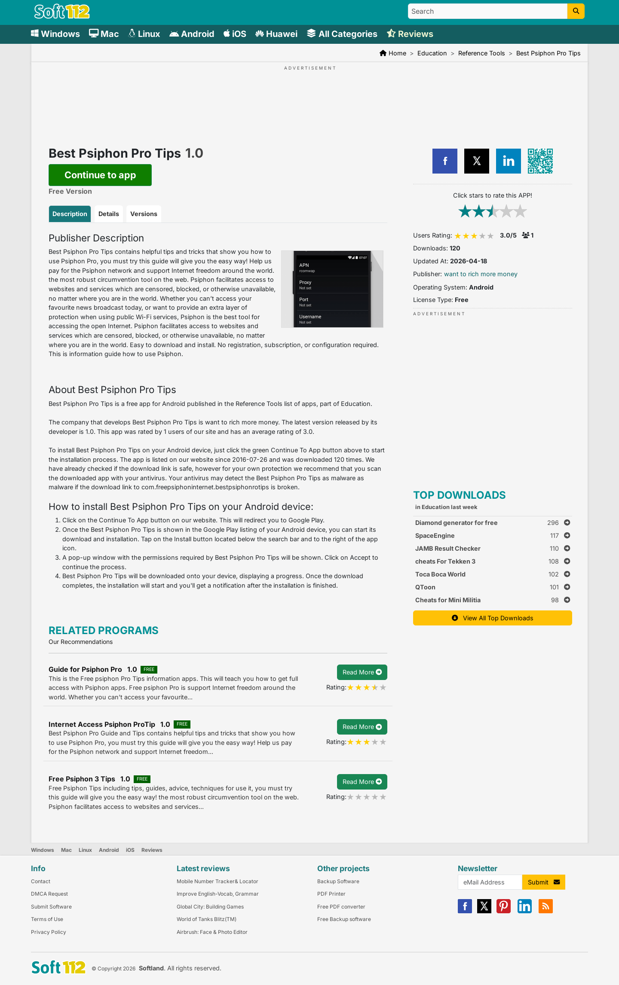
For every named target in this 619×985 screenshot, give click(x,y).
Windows (42, 850)
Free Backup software (344, 919)
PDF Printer (331, 893)
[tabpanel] (218, 411)
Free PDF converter (341, 906)
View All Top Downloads (492, 618)
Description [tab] (69, 213)
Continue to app (100, 174)
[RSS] (546, 911)
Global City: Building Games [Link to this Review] (210, 906)
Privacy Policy (48, 932)
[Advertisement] (309, 98)
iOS (130, 850)
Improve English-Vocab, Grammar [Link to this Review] (218, 893)
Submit (544, 882)
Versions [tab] (143, 213)
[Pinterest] (503, 911)
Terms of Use (47, 919)
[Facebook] (465, 911)
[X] (484, 911)
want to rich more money (481, 274)
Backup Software (338, 881)
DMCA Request (49, 893)
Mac (66, 850)
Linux (85, 850)
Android (109, 850)
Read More (362, 672)
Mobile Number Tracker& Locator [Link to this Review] (217, 881)
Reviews (151, 850)
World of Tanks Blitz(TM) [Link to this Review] (206, 919)
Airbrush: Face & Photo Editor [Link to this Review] (212, 932)
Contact (40, 881)
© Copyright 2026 (113, 968)
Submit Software (51, 906)
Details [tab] (108, 213)
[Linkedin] (525, 911)
